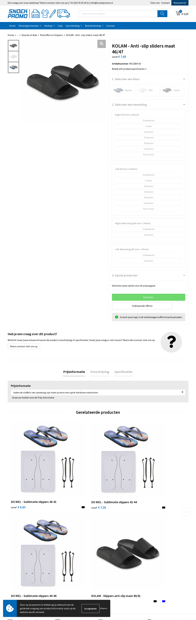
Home (12, 25)
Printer (150, 526)
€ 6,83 (18, 477)
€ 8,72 (153, 477)
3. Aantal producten (125, 275)
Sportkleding (73, 25)
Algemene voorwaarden (114, 522)
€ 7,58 (63, 477)
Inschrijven (176, 591)
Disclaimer (107, 535)
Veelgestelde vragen (67, 535)
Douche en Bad (29, 35)
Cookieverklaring (111, 526)
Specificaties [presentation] (123, 372)
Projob (150, 535)
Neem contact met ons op (24, 346)
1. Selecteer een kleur (126, 79)
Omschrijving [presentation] (99, 372)
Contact (165, 2)
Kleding (48, 25)
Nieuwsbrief (180, 2)
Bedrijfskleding (93, 25)
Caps (60, 25)
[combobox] (118, 13)
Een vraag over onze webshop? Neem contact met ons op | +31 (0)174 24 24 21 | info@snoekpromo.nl (60, 2)
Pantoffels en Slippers (51, 35)
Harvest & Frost (155, 531)
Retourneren (63, 545)
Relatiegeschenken (29, 25)
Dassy (150, 522)
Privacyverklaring (111, 531)
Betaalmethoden (66, 540)
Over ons (155, 2)
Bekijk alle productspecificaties (129, 68)
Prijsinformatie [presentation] (75, 372)
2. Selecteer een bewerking (129, 104)
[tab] (75, 371)
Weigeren (103, 608)
